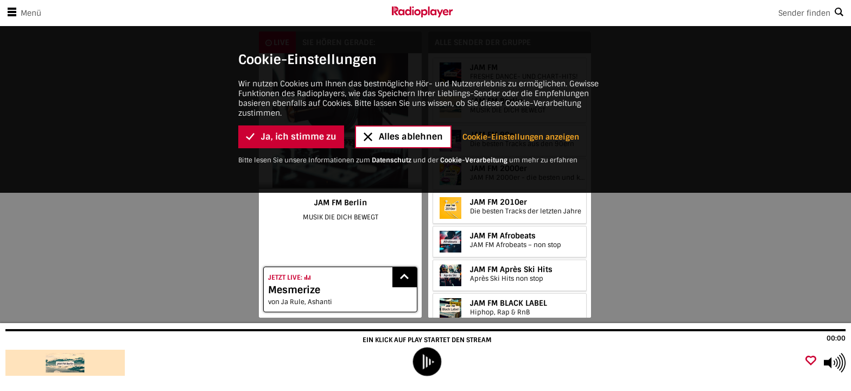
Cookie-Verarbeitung (473, 71)
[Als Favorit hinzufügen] (811, 361)
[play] (427, 362)
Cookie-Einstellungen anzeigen (520, 48)
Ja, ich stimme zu (291, 48)
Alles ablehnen (403, 48)
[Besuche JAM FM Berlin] (66, 362)
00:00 (836, 338)
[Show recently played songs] (404, 277)
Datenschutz (391, 71)
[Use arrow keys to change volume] (835, 363)
